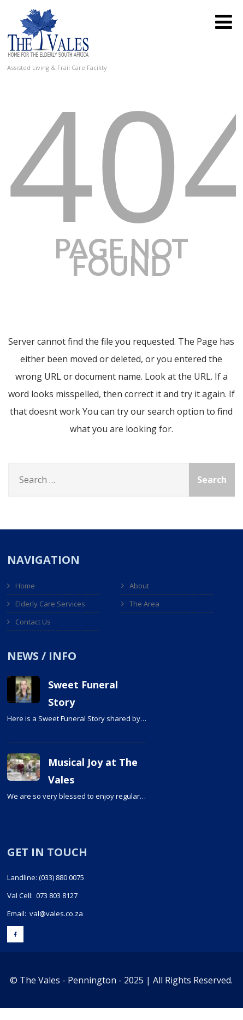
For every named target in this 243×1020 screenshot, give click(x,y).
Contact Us (33, 622)
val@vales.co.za (56, 913)
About (139, 586)
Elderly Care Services (50, 604)
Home (25, 586)
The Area (144, 604)
